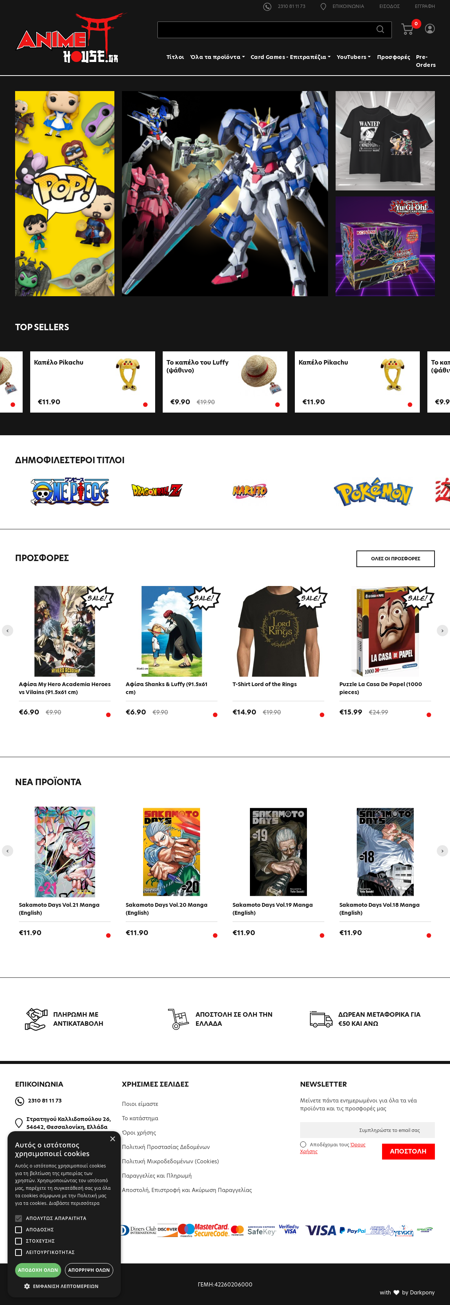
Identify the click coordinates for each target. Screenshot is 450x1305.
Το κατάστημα (140, 1117)
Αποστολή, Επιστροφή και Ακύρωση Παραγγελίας (187, 1189)
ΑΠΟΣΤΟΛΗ (408, 1150)
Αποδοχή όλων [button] (38, 1270)
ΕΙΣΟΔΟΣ (389, 6)
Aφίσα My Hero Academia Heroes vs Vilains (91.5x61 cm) (65, 687)
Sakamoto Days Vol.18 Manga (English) (379, 907)
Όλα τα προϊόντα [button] (215, 58)
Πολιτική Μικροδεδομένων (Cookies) (170, 1160)
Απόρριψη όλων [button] (89, 1270)
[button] (64, 1286)
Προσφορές (393, 58)
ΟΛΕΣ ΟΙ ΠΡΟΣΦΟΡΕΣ (395, 558)
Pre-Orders (426, 62)
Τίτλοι (175, 58)
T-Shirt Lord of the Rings (265, 683)
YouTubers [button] (352, 58)
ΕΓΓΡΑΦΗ (425, 6)
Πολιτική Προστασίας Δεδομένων (166, 1146)
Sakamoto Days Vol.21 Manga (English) (59, 907)
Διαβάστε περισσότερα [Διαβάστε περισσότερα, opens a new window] (74, 1203)
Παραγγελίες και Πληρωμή (157, 1174)
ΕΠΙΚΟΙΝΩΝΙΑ (342, 6)
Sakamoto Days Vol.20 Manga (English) (167, 907)
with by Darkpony (407, 1291)
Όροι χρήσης (139, 1131)
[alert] (64, 1214)
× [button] (112, 1139)
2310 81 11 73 (284, 6)
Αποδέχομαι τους (332, 1146)
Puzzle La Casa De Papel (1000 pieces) (380, 687)
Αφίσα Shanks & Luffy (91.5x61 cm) (167, 687)
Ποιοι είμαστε (140, 1103)
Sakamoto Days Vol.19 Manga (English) (273, 907)
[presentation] (7, 629)
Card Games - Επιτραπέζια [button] (289, 58)
